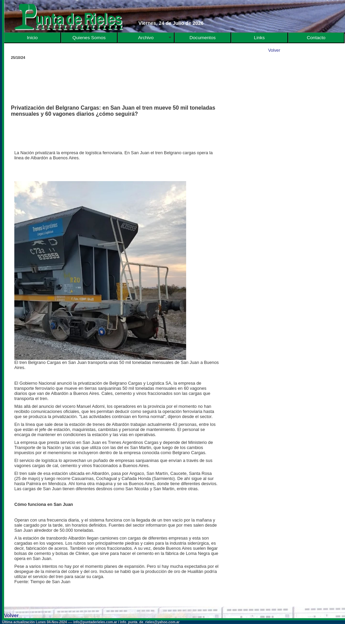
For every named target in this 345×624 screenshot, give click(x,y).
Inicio (32, 37)
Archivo (146, 37)
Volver (274, 50)
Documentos (203, 37)
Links (259, 37)
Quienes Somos (89, 37)
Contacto (316, 37)
